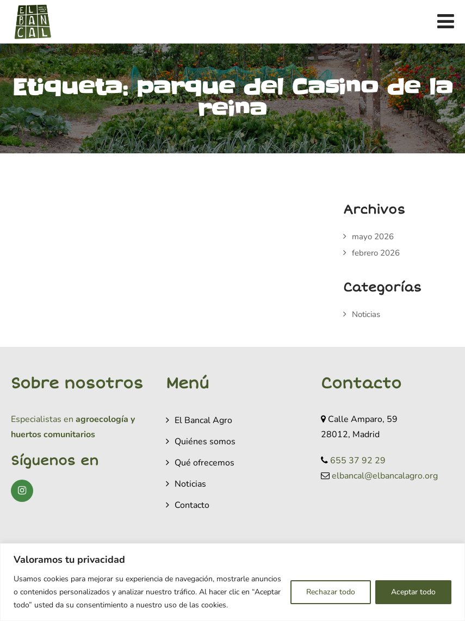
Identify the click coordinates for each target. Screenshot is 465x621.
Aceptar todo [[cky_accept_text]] (413, 592)
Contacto (192, 505)
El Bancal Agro (203, 420)
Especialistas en (42, 419)
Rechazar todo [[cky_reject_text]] (330, 592)
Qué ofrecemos (204, 463)
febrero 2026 (376, 252)
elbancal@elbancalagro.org (385, 476)
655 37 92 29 (358, 461)
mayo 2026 (373, 236)
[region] (232, 582)
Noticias (366, 314)
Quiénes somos (205, 442)
